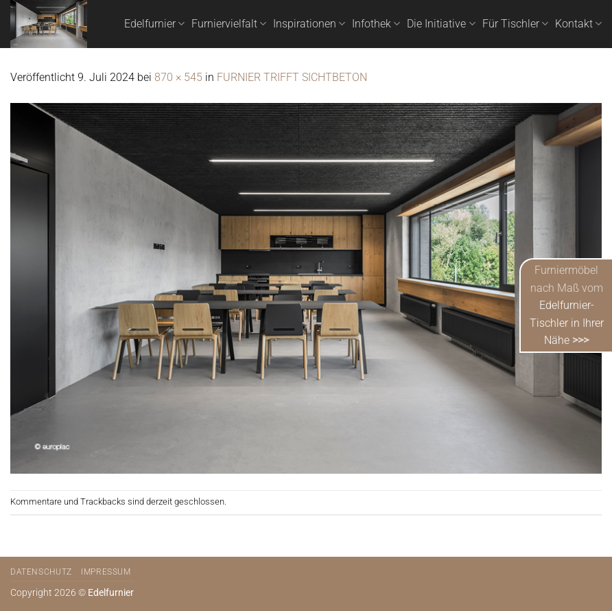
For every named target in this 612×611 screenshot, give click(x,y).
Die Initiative (441, 24)
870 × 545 (178, 77)
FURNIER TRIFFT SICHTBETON (292, 77)
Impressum (106, 572)
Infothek (376, 24)
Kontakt (578, 24)
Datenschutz (41, 572)
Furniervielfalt (228, 24)
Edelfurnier (154, 24)
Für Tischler (515, 24)
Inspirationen (309, 24)
